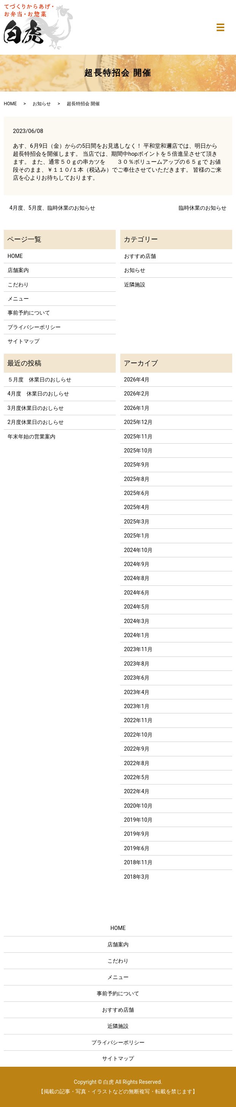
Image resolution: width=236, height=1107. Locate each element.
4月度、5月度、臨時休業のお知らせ (52, 208)
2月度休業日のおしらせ (36, 422)
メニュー (18, 299)
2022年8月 (136, 763)
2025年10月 (138, 451)
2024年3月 (136, 621)
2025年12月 (138, 422)
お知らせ (42, 103)
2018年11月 (138, 862)
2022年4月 (136, 791)
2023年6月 (136, 678)
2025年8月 (136, 479)
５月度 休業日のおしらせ (39, 379)
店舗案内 (18, 270)
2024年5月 (136, 607)
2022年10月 (138, 735)
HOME (10, 103)
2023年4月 (136, 692)
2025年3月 (136, 522)
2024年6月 (136, 593)
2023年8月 (136, 664)
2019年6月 (136, 848)
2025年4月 (136, 507)
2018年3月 (136, 877)
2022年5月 (136, 777)
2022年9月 (136, 749)
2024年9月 (136, 564)
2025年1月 (136, 536)
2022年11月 (138, 720)
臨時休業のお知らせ (203, 208)
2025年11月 (138, 436)
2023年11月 (138, 649)
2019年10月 (138, 820)
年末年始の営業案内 (31, 436)
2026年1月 (136, 408)
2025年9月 (136, 465)
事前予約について (29, 313)
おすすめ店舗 (140, 256)
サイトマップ (23, 341)
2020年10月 (138, 806)
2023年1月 (136, 706)
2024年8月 (136, 578)
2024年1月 (136, 635)
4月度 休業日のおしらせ (38, 394)
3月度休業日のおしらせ (36, 408)
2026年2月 (136, 394)
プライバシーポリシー (34, 327)
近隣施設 (134, 284)
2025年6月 (136, 493)
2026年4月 (136, 379)
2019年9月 (136, 834)
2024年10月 (138, 550)
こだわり (18, 284)
